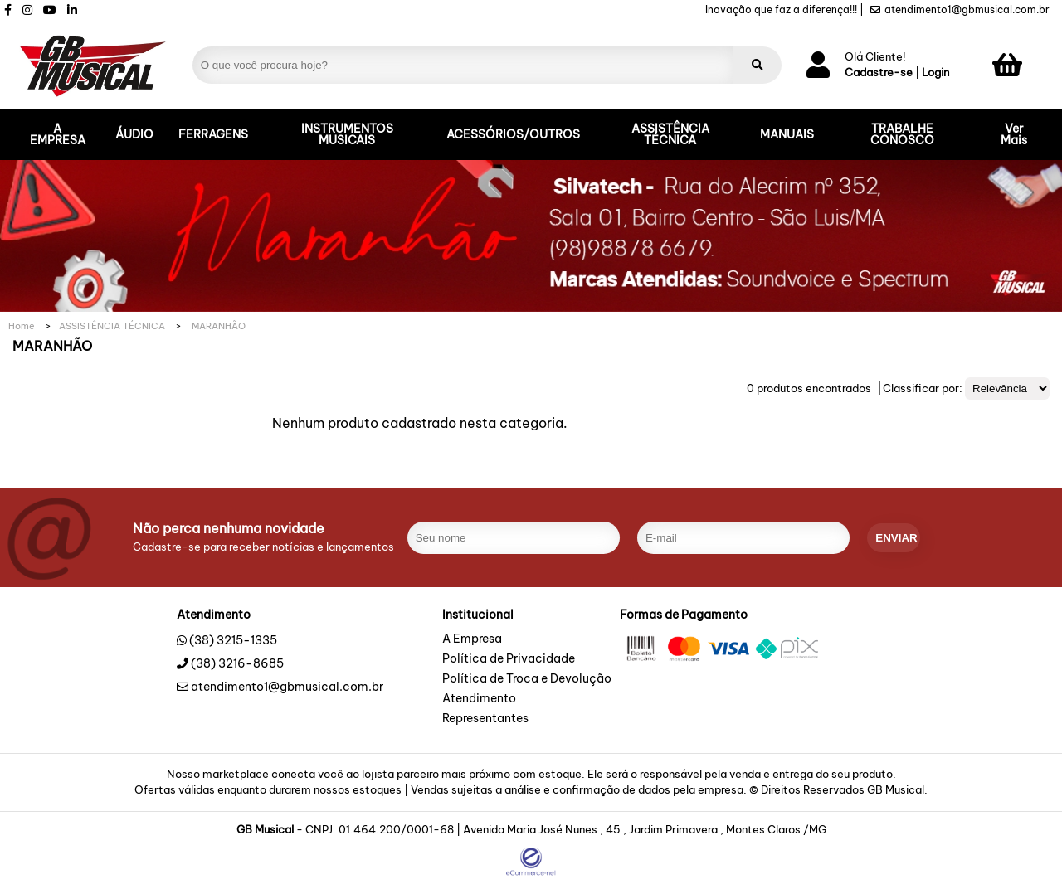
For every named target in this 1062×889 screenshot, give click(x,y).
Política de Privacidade (508, 659)
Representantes (485, 719)
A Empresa (472, 639)
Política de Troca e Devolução (526, 679)
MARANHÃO (219, 326)
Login (935, 72)
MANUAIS (787, 134)
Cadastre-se (879, 72)
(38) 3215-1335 (233, 640)
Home (21, 326)
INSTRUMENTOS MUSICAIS (347, 134)
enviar (896, 538)
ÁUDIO (134, 134)
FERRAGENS (213, 134)
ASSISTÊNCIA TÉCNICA (670, 134)
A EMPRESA (57, 134)
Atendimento (479, 699)
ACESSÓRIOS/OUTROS (513, 134)
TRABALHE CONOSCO (902, 134)
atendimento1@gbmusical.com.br (960, 10)
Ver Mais (1014, 134)
